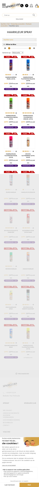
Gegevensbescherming (11, 420)
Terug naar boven (22, 373)
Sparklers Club (5, 24)
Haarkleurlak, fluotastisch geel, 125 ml (28, 347)
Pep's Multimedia (15, 396)
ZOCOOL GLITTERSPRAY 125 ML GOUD (28, 155)
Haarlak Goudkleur (28, 192)
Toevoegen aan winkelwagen (9, 89)
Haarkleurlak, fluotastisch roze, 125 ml (11, 155)
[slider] (9, 48)
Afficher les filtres (10, 44)
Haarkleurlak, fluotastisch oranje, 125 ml (28, 117)
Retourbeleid (19, 19)
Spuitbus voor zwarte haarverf (28, 308)
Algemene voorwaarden (8, 416)
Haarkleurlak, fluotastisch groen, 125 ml (11, 117)
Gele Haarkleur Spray (11, 308)
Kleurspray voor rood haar (28, 231)
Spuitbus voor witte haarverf (11, 231)
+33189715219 (9, 392)
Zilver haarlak (11, 192)
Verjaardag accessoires (18, 24)
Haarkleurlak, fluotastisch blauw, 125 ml (28, 78)
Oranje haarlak (28, 269)
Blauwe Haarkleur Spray (11, 346)
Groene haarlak (11, 269)
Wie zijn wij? (7, 410)
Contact (6, 425)
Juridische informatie (11, 413)
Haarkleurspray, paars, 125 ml (11, 78)
